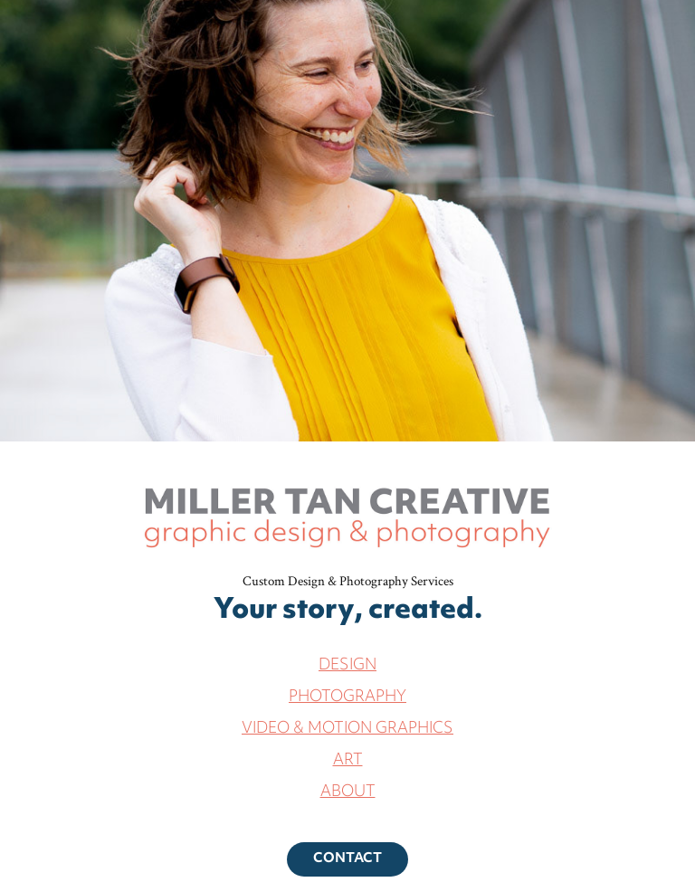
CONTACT (347, 859)
